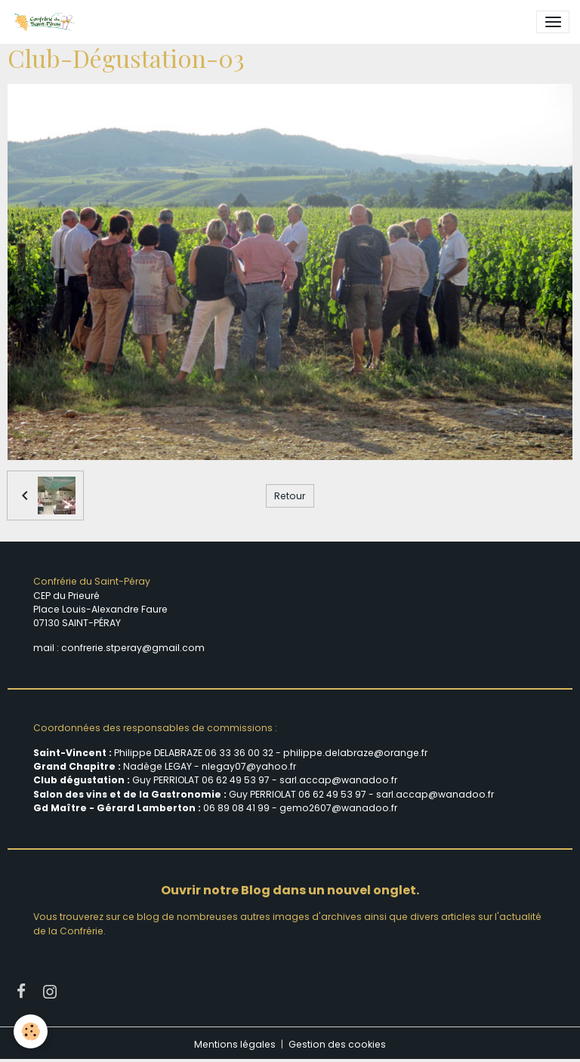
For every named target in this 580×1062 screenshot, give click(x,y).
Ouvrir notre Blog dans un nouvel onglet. (290, 890)
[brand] (47, 22)
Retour (289, 495)
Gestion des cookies (337, 1044)
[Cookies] (32, 1031)
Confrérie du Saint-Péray (91, 581)
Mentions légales (235, 1044)
